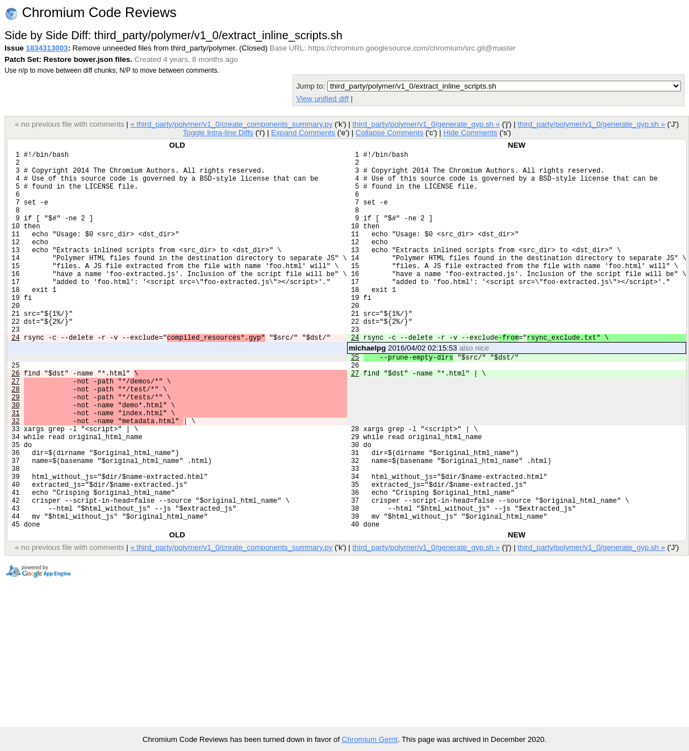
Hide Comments (470, 132)
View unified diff (322, 98)
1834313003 (47, 48)
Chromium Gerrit (370, 739)
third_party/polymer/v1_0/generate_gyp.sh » (426, 124)
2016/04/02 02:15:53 (419, 389)
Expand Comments (303, 132)
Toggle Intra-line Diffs (218, 132)
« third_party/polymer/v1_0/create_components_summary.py (231, 124)
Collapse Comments (389, 132)
